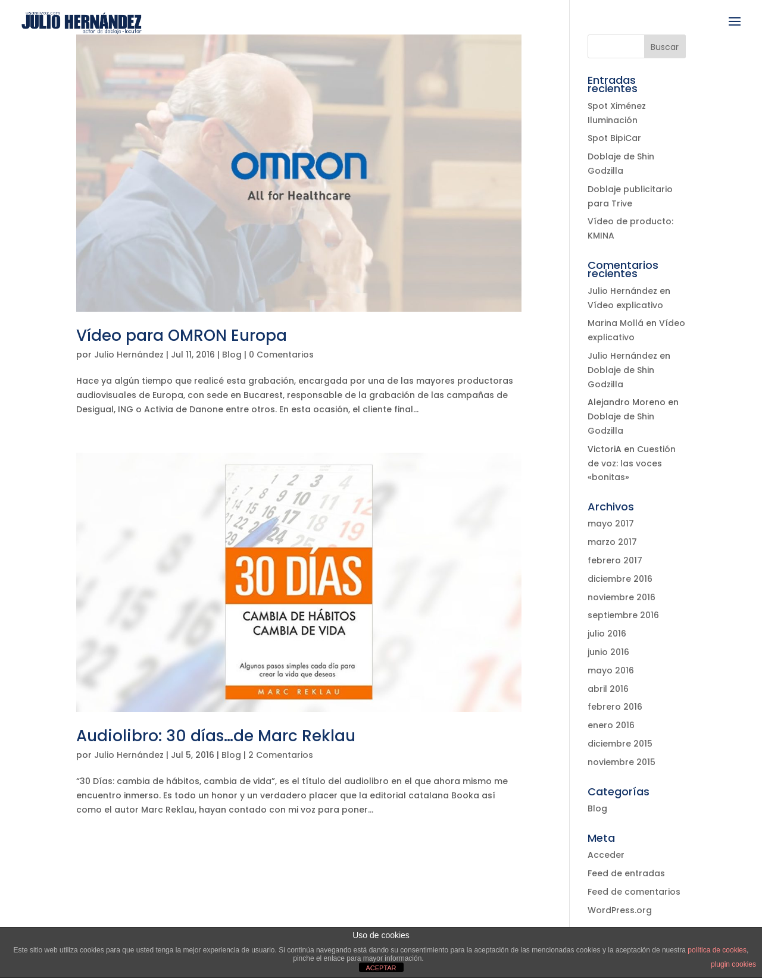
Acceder (606, 855)
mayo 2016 (611, 670)
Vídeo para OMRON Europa (181, 335)
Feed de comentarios (634, 892)
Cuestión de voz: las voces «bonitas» (632, 463)
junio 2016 (608, 652)
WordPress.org (620, 910)
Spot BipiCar (614, 138)
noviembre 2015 (621, 762)
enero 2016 (611, 725)
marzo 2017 (612, 542)
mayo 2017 (611, 523)
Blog (232, 355)
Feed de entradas (626, 873)
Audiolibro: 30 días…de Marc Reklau (215, 736)
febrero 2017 (615, 560)
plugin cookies (733, 964)
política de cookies (717, 950)
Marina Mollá (616, 323)
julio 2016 (607, 634)
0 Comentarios (281, 355)
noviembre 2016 (621, 597)
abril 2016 (608, 689)
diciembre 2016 (620, 579)
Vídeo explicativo (625, 305)
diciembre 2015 (620, 744)
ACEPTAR (381, 967)
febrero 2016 (615, 707)
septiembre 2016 (623, 615)
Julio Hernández (129, 355)
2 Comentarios (280, 755)
